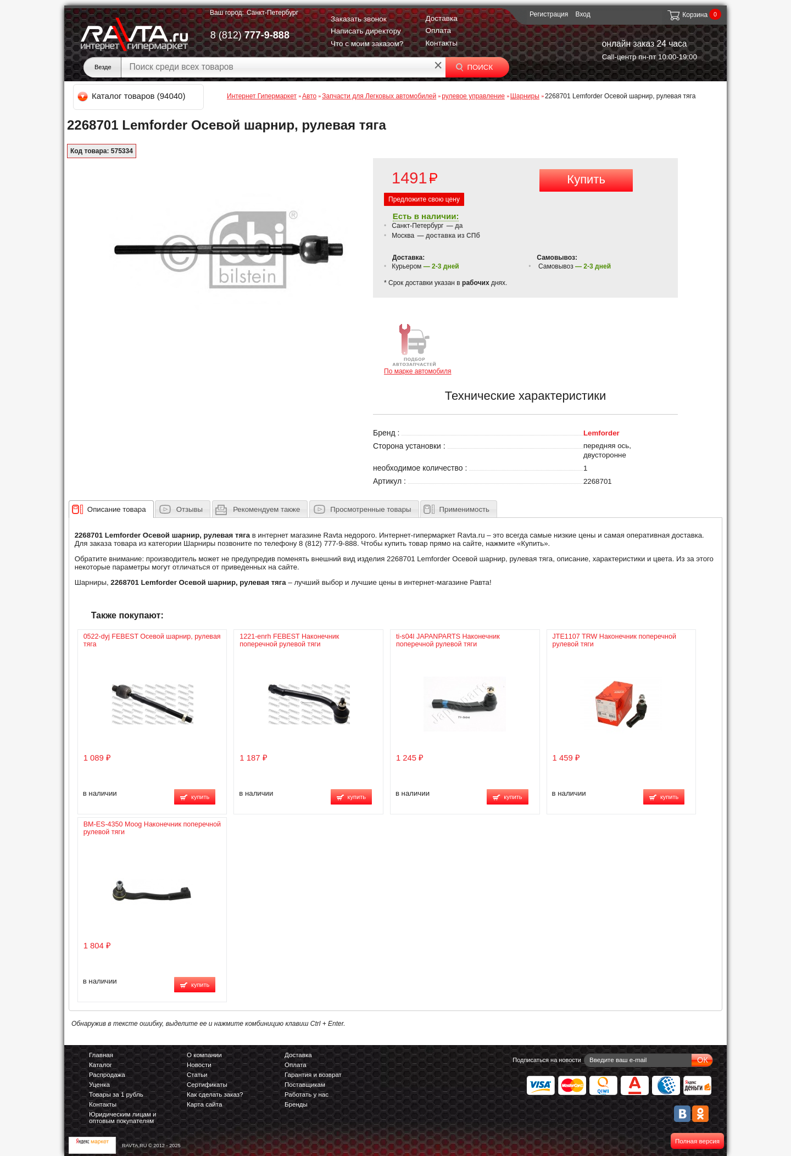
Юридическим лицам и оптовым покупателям (123, 1117)
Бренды (296, 1104)
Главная (101, 1055)
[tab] (111, 509)
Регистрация (549, 14)
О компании (204, 1055)
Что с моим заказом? (367, 44)
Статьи (197, 1074)
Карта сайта (204, 1104)
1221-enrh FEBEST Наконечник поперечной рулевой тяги (289, 640)
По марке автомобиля (418, 348)
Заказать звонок (359, 19)
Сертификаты (207, 1084)
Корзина (687, 15)
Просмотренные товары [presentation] (370, 509)
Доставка (441, 18)
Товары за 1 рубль (116, 1094)
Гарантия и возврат (313, 1074)
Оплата (438, 30)
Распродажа (107, 1074)
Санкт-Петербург (272, 12)
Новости (199, 1065)
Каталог (100, 1065)
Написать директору (366, 31)
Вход (583, 14)
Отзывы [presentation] (189, 509)
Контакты (441, 43)
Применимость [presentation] (464, 509)
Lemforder (601, 433)
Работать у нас (306, 1094)
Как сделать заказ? (215, 1094)
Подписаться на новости (547, 1060)
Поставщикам (305, 1084)
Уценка (99, 1084)
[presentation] (116, 509)
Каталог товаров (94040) (132, 95)
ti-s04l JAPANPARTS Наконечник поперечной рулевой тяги (448, 640)
